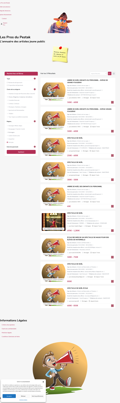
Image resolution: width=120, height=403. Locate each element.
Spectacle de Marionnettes (16, 110)
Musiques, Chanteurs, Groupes (17, 107)
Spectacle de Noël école (77, 288)
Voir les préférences (37, 396)
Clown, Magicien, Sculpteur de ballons (53, 98)
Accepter (9, 396)
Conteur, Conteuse (13, 103)
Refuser (23, 396)
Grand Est (11, 139)
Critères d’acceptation (8, 325)
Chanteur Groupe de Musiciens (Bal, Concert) (21, 93)
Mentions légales (23, 399)
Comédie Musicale (13, 100)
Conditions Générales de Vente (11, 336)
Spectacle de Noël (75, 138)
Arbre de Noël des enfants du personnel (84, 186)
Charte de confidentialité (9, 328)
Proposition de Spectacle (15, 85)
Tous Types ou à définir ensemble (18, 117)
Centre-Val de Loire (14, 135)
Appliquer (21, 152)
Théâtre (10, 113)
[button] (43, 381)
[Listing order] (98, 73)
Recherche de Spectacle (15, 82)
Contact (4, 18)
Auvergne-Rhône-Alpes (15, 125)
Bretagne (86, 97)
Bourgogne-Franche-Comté (16, 129)
